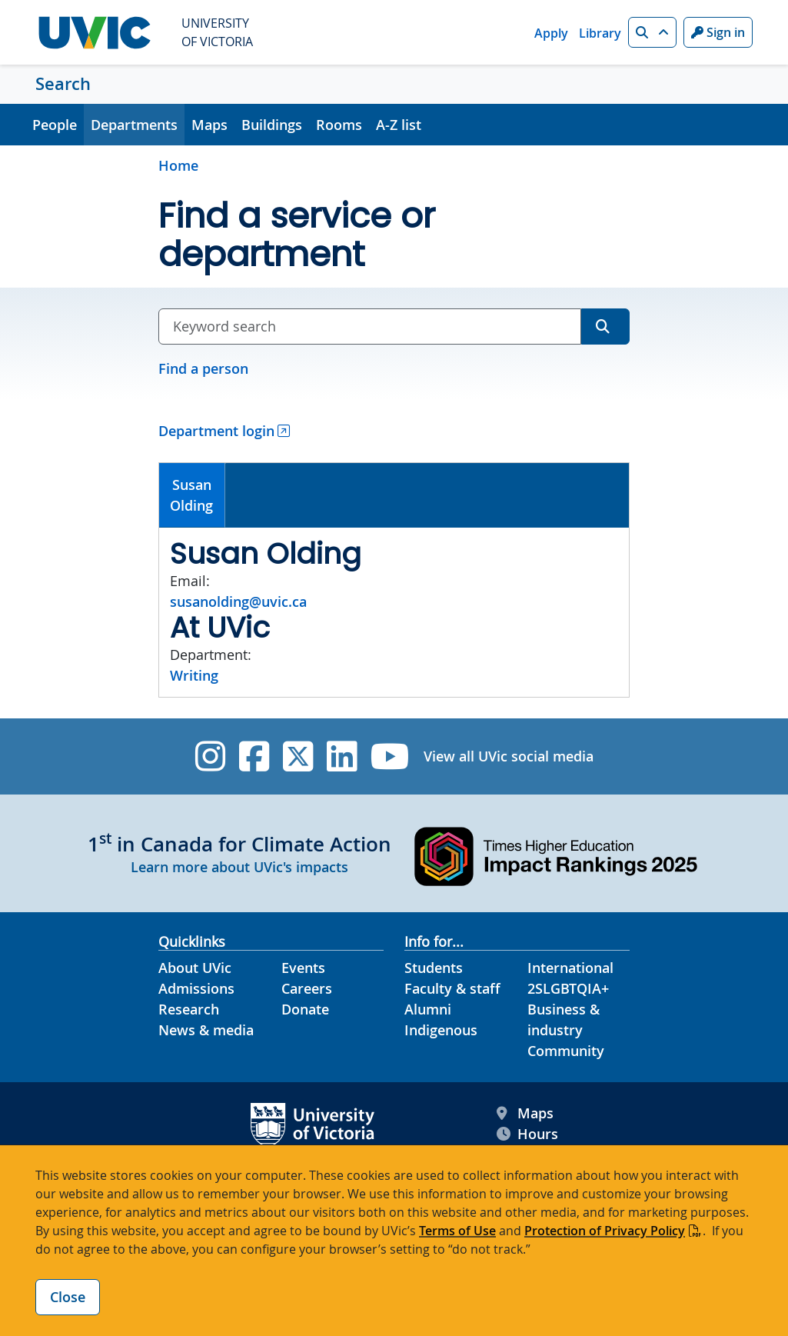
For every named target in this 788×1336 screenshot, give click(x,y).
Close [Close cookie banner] (67, 1297)
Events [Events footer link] (303, 967)
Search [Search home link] (63, 83)
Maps (209, 124)
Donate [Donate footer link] (305, 1009)
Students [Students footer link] (433, 967)
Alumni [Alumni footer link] (427, 1009)
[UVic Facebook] (254, 756)
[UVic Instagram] (210, 756)
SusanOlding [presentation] (191, 495)
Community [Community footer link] (565, 1050)
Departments (134, 124)
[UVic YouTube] (390, 756)
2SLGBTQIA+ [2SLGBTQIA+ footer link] (568, 988)
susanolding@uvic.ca (238, 601)
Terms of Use (457, 1230)
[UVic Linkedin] (342, 756)
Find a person (203, 368)
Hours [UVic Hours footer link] (527, 1134)
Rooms (339, 124)
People (54, 124)
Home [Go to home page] (178, 165)
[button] (652, 32)
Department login (216, 430)
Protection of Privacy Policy (604, 1230)
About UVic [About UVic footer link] (194, 967)
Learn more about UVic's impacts (239, 867)
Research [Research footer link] (188, 1009)
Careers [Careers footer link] (306, 988)
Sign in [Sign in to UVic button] (718, 32)
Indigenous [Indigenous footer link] (440, 1030)
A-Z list (398, 124)
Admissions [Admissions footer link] (196, 988)
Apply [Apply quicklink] (551, 33)
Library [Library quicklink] (600, 33)
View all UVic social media (508, 756)
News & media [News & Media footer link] (206, 1030)
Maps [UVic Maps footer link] (525, 1113)
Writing (194, 675)
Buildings (271, 124)
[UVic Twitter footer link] (298, 756)
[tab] (192, 495)
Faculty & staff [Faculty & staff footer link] (452, 988)
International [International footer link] (570, 967)
